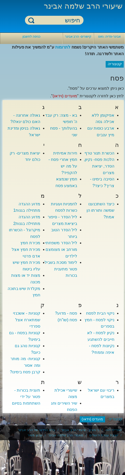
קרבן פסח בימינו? (25, 372)
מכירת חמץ (30, 243)
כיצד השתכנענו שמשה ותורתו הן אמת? (100, 210)
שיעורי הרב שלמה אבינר (83, 6)
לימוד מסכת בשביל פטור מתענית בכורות (61, 269)
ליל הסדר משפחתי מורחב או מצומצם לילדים (61, 249)
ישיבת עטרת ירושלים (103, 435)
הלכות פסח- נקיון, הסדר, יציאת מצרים (99, 166)
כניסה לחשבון (31, 36)
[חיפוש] (57, 20)
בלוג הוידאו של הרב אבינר (36, 430)
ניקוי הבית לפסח (100, 313)
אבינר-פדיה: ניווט (109, 36)
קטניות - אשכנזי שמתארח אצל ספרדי (26, 319)
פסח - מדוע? (66, 313)
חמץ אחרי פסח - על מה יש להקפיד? (62, 166)
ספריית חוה (113, 430)
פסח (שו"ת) (67, 320)
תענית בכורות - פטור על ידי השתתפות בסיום (26, 396)
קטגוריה (115, 419)
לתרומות (62, 47)
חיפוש (31, 20)
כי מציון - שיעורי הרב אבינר (80, 430)
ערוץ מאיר (34, 435)
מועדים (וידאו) (65, 96)
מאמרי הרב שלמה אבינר (65, 435)
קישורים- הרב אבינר (78, 36)
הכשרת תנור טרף (99, 153)
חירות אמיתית (65, 153)
